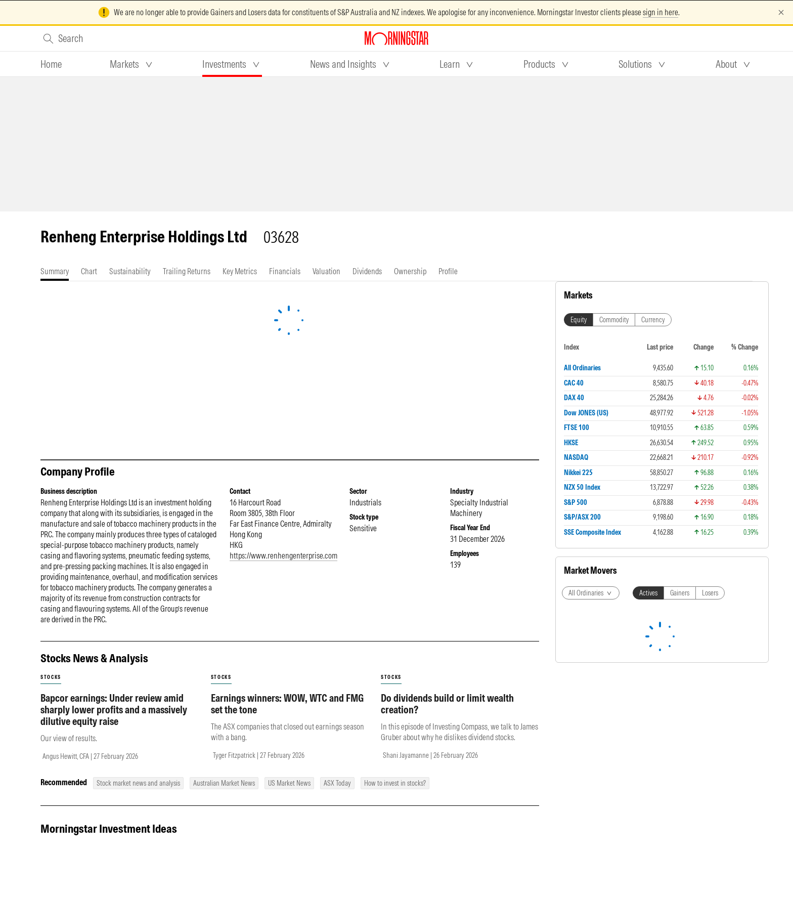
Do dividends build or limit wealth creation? (447, 703)
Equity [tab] (578, 319)
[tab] (51, 64)
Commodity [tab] (614, 319)
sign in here (660, 12)
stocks (50, 677)
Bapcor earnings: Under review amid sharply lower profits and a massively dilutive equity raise (113, 709)
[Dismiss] (781, 12)
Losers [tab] (710, 592)
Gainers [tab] (679, 592)
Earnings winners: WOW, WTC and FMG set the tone (287, 703)
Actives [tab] (648, 592)
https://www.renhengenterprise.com (283, 555)
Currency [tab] (653, 319)
